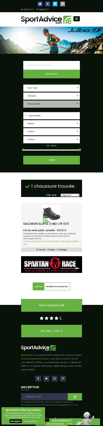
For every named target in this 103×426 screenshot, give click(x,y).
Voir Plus (38, 286)
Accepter (15, 421)
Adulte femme (52, 241)
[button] (51, 88)
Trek (62, 241)
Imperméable (35, 115)
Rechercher (51, 74)
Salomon (40, 241)
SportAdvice (27, 355)
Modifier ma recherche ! (57, 286)
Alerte (51, 249)
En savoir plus (31, 421)
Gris (25, 244)
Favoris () (27, 9)
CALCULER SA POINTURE (51, 424)
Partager (62, 249)
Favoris (41, 249)
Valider (51, 160)
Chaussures (29, 241)
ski (76, 358)
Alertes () (43, 9)
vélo (57, 358)
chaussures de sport (38, 358)
